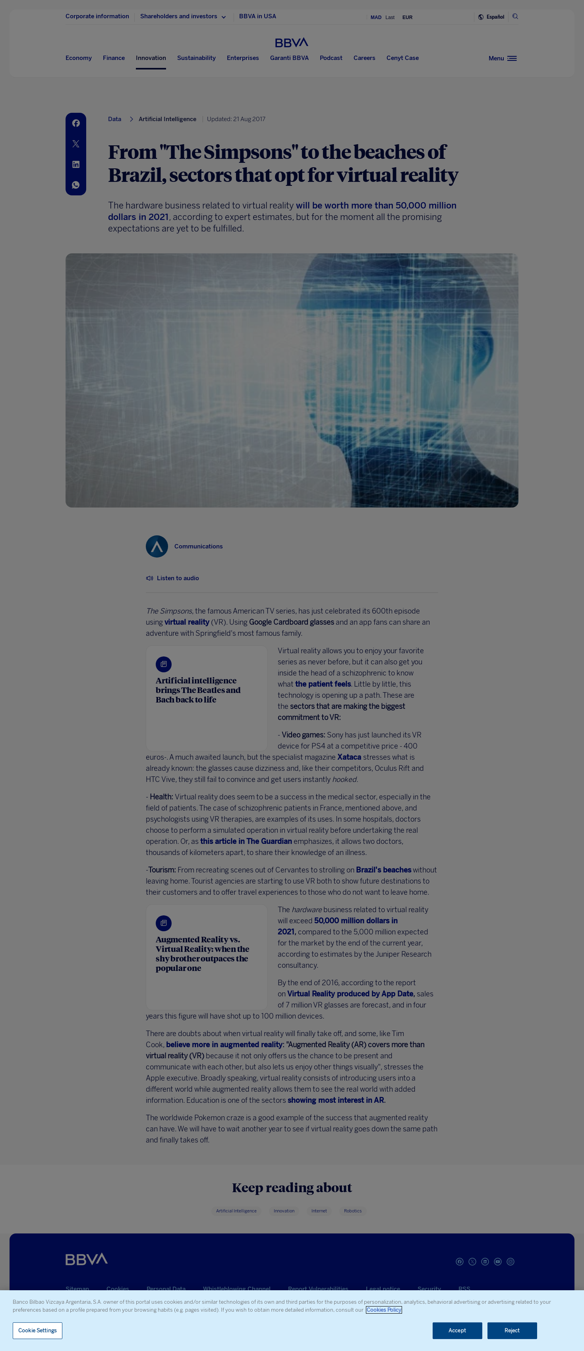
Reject (512, 1331)
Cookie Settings (37, 1331)
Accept (457, 1331)
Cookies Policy (384, 1310)
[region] (292, 1320)
